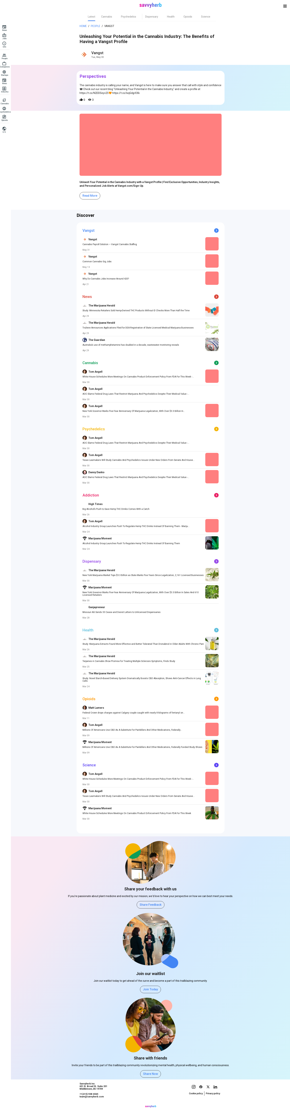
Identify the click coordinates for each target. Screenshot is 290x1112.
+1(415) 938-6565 (90, 1101)
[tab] (92, 16)
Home (84, 26)
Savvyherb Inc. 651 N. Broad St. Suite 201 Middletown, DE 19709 (94, 1093)
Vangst (110, 26)
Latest (92, 16)
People (96, 26)
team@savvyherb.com (93, 1103)
